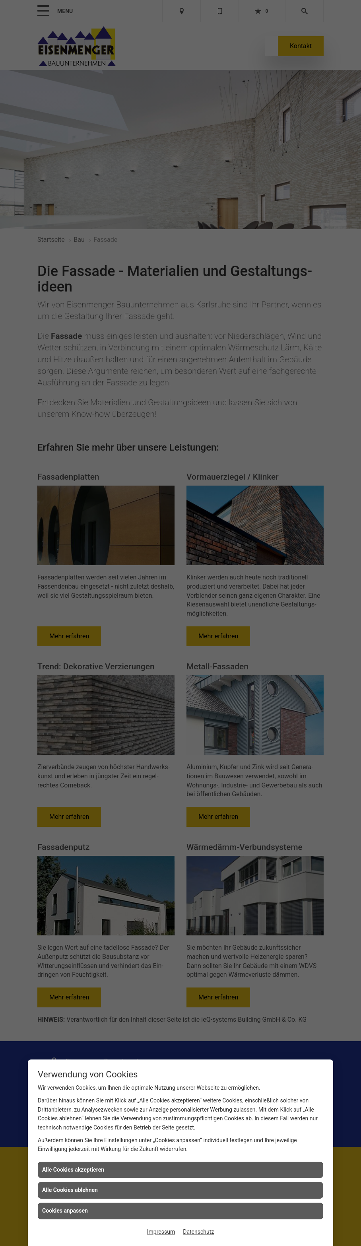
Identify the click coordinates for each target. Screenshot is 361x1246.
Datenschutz (198, 1232)
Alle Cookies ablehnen (70, 1190)
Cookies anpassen (65, 1210)
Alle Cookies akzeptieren (73, 1169)
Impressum (161, 1232)
